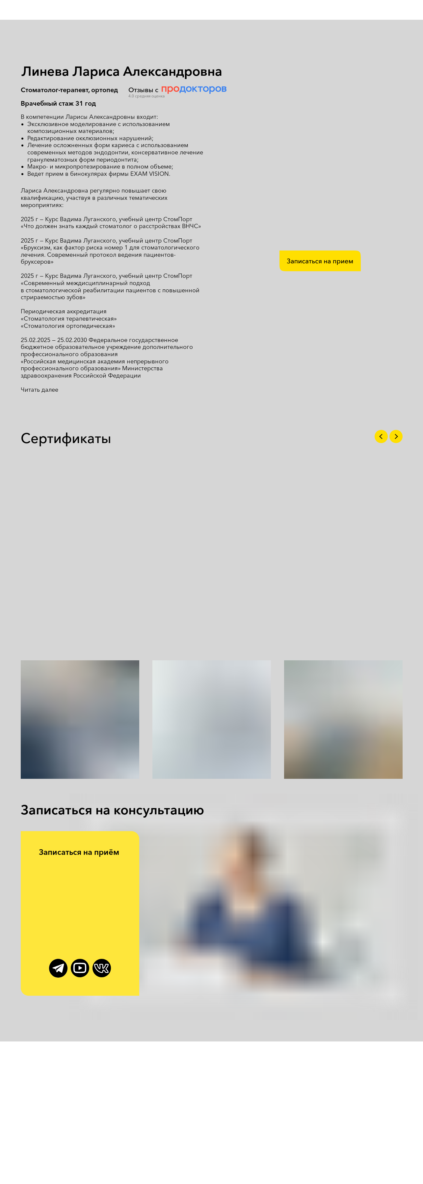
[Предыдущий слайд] (381, 436)
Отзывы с (143, 90)
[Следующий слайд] (396, 436)
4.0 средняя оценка (146, 95)
